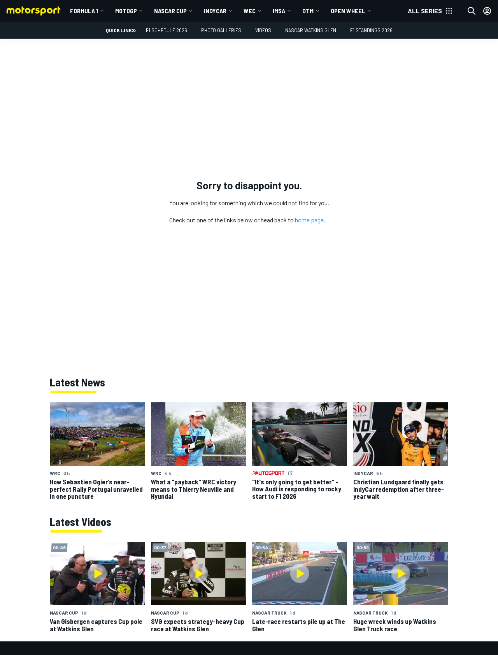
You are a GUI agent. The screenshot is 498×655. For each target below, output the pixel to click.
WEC (250, 10)
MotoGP (126, 10)
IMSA (279, 10)
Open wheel (348, 10)
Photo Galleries (221, 30)
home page (309, 220)
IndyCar (215, 10)
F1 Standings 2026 (371, 30)
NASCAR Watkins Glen (310, 30)
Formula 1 (84, 10)
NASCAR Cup (170, 10)
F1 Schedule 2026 (166, 30)
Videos (263, 30)
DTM (308, 10)
